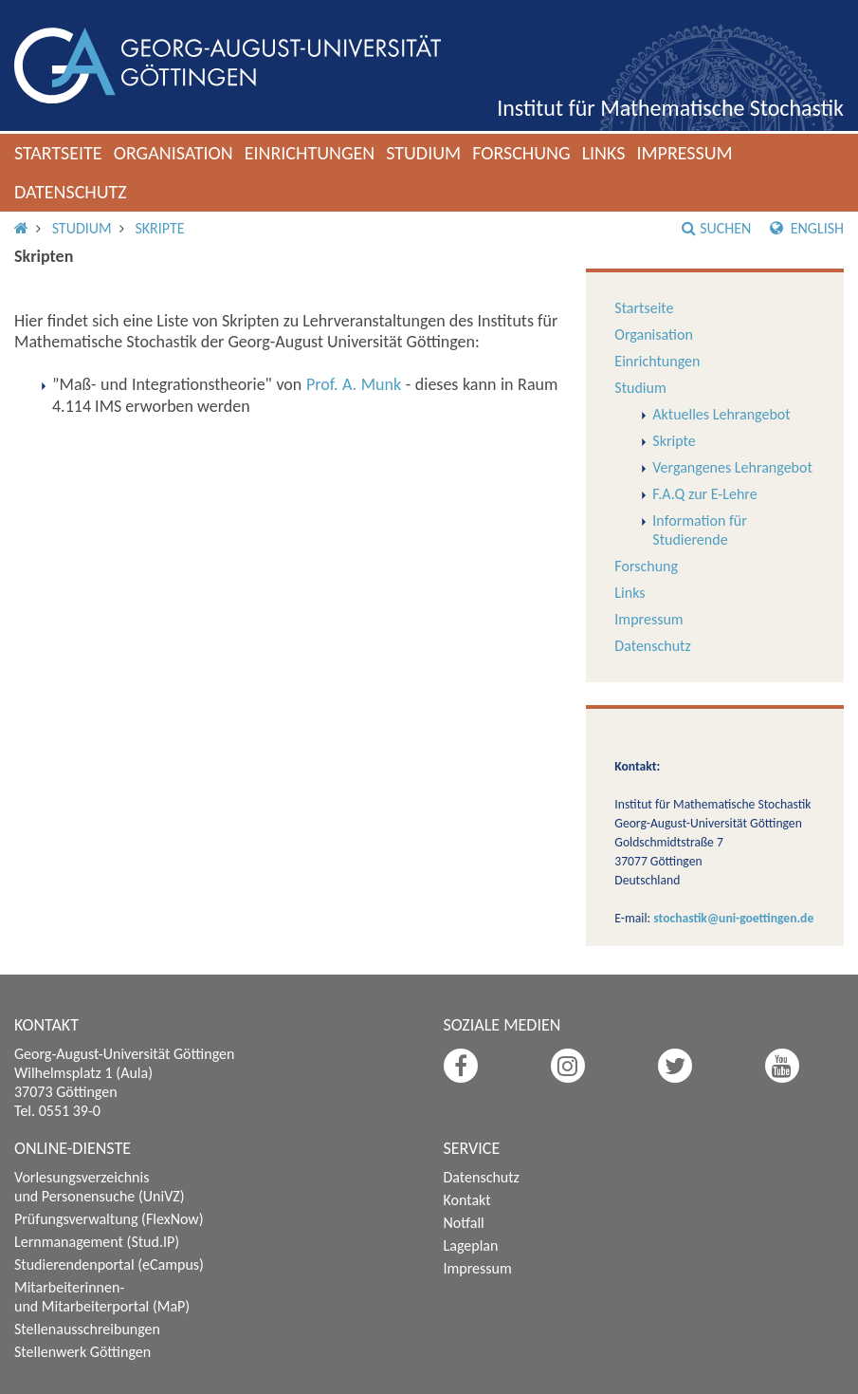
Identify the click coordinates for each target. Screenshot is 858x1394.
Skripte (159, 228)
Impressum (684, 152)
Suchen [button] (716, 228)
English (807, 228)
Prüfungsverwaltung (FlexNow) (109, 1219)
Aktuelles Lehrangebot (721, 414)
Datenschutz (70, 191)
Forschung (521, 152)
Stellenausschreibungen (87, 1329)
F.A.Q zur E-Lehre (704, 494)
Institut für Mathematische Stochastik (670, 107)
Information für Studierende (699, 529)
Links (604, 152)
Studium (423, 152)
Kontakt (467, 1200)
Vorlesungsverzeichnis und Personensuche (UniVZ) (99, 1186)
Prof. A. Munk (353, 384)
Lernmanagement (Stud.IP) (96, 1242)
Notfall (464, 1223)
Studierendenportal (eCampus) (109, 1264)
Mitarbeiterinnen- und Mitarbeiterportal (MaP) (102, 1296)
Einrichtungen (310, 152)
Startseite (58, 152)
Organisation (173, 152)
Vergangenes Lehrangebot (732, 467)
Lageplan (471, 1245)
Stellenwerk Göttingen (82, 1352)
